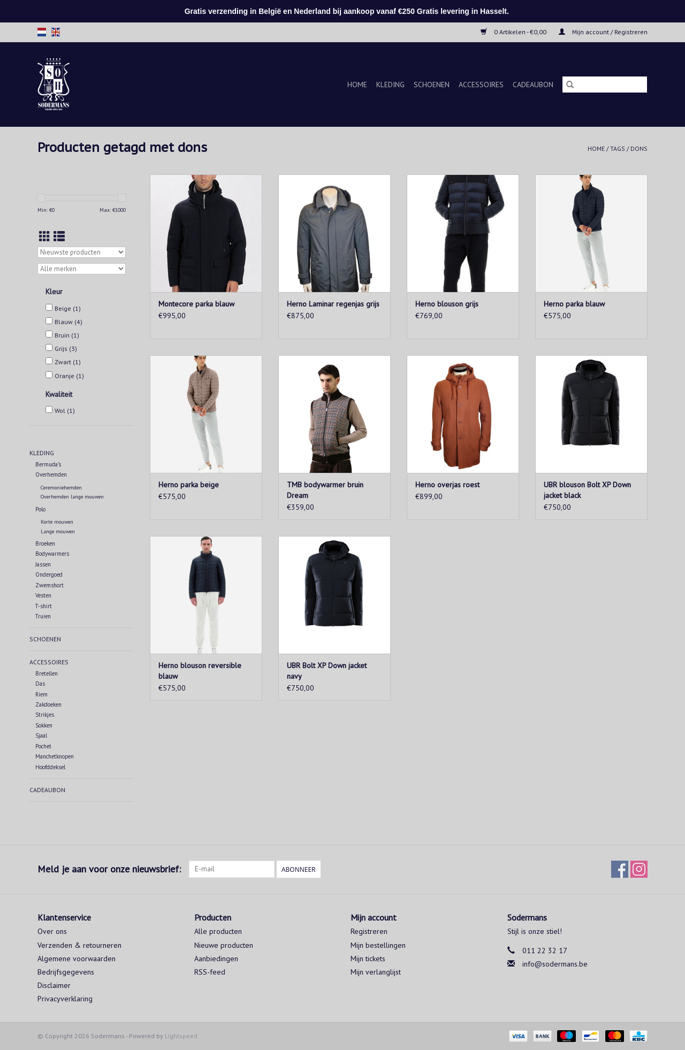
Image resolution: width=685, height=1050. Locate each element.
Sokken (43, 725)
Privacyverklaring (65, 998)
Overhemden (51, 474)
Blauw (68, 322)
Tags (617, 148)
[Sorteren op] (81, 252)
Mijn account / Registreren (603, 32)
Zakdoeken (48, 704)
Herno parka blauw (574, 304)
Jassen (43, 564)
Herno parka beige (188, 484)
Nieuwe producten (223, 945)
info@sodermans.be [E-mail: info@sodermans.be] (555, 964)
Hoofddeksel (50, 767)
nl (41, 32)
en (55, 32)
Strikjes (44, 714)
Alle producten (218, 931)
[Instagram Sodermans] (639, 869)
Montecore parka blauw (196, 304)
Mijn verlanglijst (376, 972)
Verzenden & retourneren (79, 945)
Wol (65, 411)
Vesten (43, 595)
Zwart (68, 362)
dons (639, 148)
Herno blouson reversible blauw (199, 671)
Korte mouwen (57, 521)
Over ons (52, 931)
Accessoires (481, 84)
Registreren (369, 931)
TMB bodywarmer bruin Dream (325, 490)
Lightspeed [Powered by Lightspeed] (181, 1036)
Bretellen (46, 673)
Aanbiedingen (216, 958)
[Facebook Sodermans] (619, 869)
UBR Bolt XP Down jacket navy (327, 671)
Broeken (45, 543)
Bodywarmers (52, 553)
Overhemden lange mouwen (72, 496)
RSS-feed (209, 972)
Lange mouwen (58, 531)
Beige (68, 308)
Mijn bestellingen (378, 945)
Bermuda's (48, 464)
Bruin (67, 335)
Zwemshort (49, 585)
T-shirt (43, 606)
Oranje (69, 376)
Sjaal (41, 735)
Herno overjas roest (447, 484)
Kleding (390, 84)
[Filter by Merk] (81, 268)
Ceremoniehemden (61, 487)
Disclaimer (54, 985)
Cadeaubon (533, 84)
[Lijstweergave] (59, 236)
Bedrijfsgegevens (65, 972)
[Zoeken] (605, 84)
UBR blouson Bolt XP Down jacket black (587, 490)
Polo (40, 509)
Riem (41, 694)
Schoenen (432, 84)
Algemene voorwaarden (76, 958)
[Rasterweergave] (44, 236)
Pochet (43, 746)
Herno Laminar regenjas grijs (333, 304)
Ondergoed (49, 574)
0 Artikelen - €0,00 (514, 32)
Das (40, 683)
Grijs (66, 348)
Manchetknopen (54, 756)
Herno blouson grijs (446, 304)
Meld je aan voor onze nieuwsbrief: (109, 869)
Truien (43, 616)
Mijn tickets (368, 958)
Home (357, 84)
